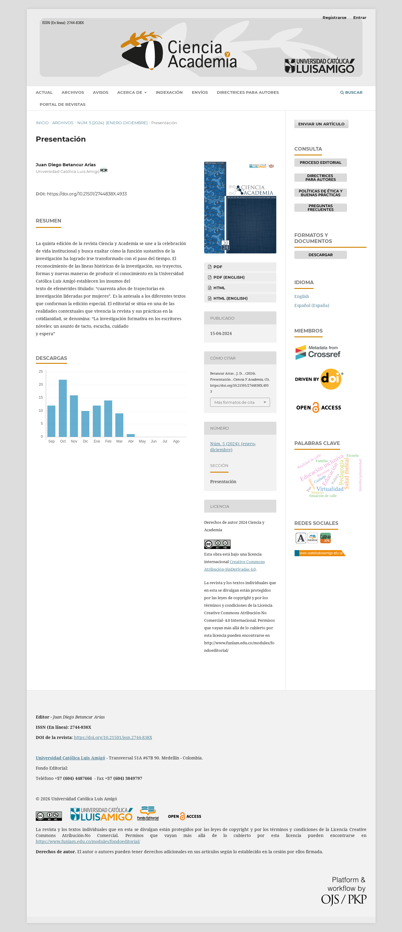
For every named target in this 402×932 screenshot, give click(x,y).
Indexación (169, 92)
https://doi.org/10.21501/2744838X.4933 (87, 194)
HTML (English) (230, 298)
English (301, 296)
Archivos (73, 92)
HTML (218, 287)
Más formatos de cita (234, 402)
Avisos (100, 92)
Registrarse (334, 17)
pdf (217, 266)
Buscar (351, 92)
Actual (44, 92)
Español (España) (311, 305)
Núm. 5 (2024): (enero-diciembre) (112, 122)
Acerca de (130, 92)
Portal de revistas (62, 104)
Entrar (360, 17)
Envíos (200, 92)
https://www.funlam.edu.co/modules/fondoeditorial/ (88, 841)
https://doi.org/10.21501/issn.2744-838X (113, 737)
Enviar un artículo (321, 123)
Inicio (42, 122)
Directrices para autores (248, 92)
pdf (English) (228, 277)
